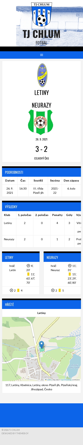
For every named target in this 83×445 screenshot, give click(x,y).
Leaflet (48, 380)
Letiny (8, 223)
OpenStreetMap (66, 380)
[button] (41, 345)
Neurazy (9, 239)
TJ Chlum (41, 33)
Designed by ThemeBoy (15, 433)
